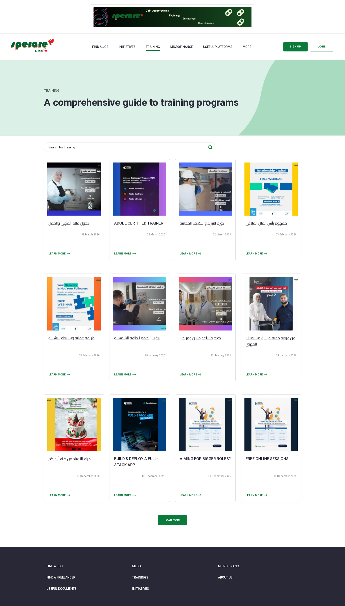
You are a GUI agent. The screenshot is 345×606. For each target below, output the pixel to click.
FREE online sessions (267, 468)
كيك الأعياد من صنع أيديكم (69, 468)
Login (322, 46)
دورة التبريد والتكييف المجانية (202, 232)
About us (225, 577)
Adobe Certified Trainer (138, 232)
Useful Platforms (217, 47)
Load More (172, 520)
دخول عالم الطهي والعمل (68, 232)
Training (153, 47)
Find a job (100, 47)
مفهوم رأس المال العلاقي (266, 232)
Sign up (295, 46)
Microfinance (181, 47)
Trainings (140, 577)
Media (136, 566)
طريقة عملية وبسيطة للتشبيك (71, 347)
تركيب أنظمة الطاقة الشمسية (137, 347)
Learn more (57, 263)
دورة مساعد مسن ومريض (200, 347)
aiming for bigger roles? (205, 468)
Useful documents (61, 588)
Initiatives (127, 47)
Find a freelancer (60, 577)
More (247, 47)
